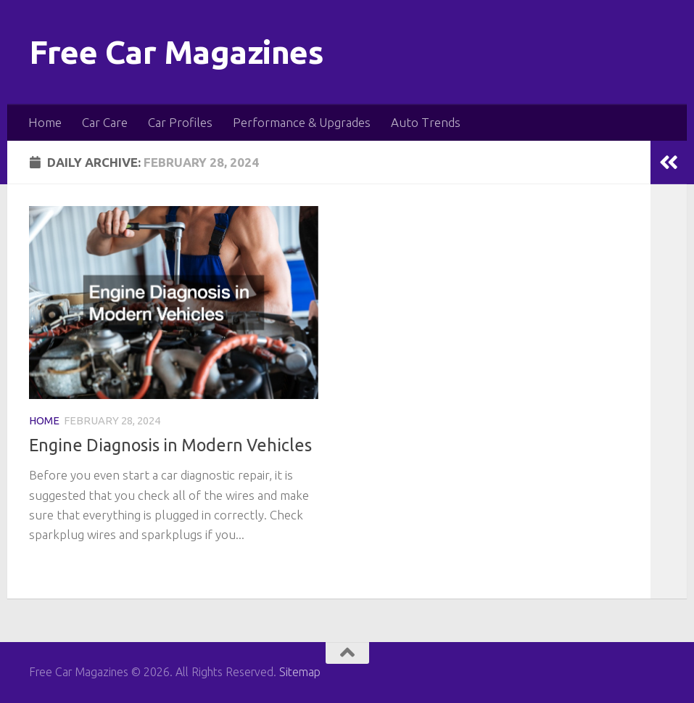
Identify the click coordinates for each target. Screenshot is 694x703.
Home (45, 122)
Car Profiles (180, 122)
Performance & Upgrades (302, 122)
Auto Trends (425, 122)
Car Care (105, 122)
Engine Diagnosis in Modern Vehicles (170, 444)
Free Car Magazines (176, 52)
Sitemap (300, 671)
